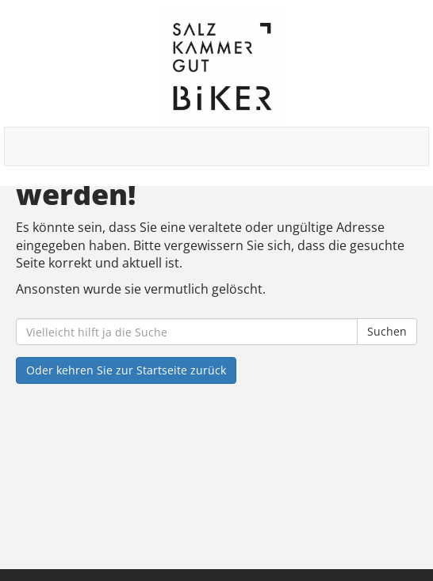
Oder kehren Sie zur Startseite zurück (126, 370)
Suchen (387, 331)
